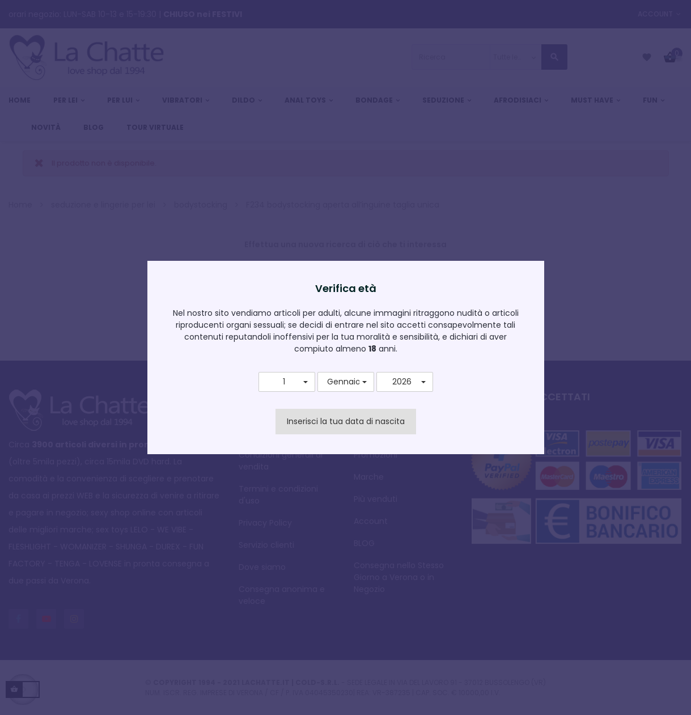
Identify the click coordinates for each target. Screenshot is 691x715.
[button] (286, 382)
